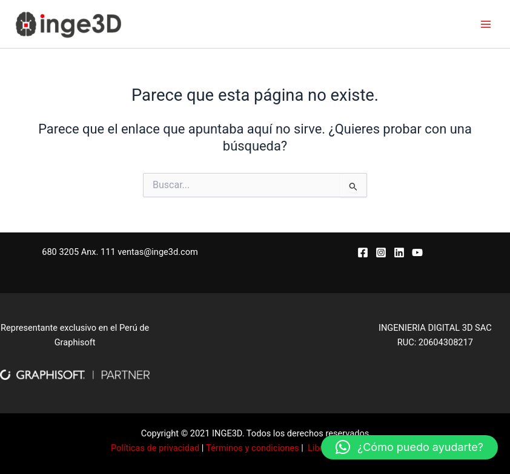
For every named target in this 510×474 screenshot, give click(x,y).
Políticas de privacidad (155, 447)
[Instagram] (381, 252)
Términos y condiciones (252, 447)
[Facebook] (362, 252)
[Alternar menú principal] (486, 24)
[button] (409, 447)
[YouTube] (417, 252)
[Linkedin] (399, 252)
